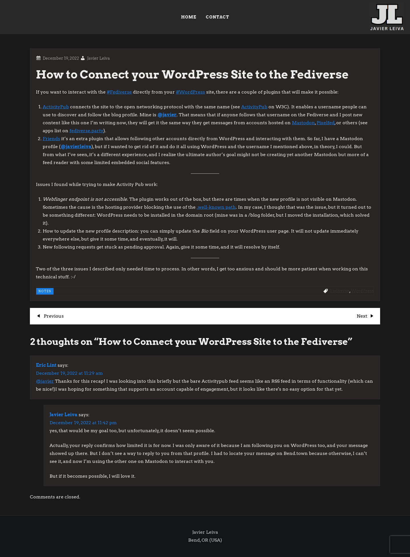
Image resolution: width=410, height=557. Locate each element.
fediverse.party (86, 130)
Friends (51, 138)
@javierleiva (76, 146)
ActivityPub (56, 106)
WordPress (362, 291)
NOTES (44, 291)
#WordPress (190, 92)
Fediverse (339, 291)
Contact (217, 17)
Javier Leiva (98, 58)
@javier (167, 114)
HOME (188, 17)
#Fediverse (119, 92)
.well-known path (216, 207)
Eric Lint (46, 365)
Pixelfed (326, 122)
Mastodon (303, 122)
